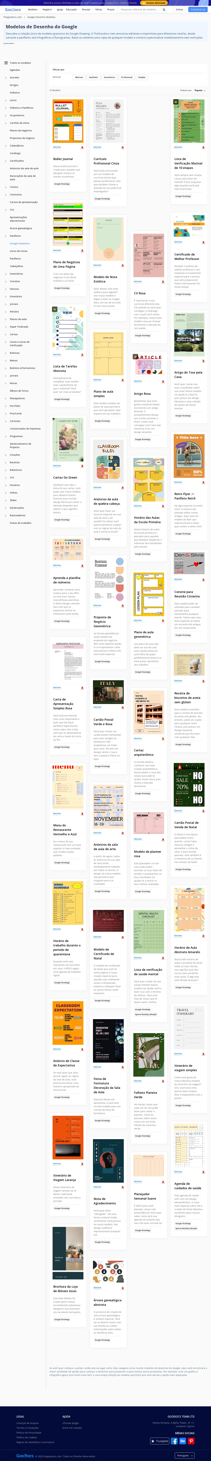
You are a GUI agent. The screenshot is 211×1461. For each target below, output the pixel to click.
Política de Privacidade (28, 1432)
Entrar (179, 9)
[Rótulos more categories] (5, 311)
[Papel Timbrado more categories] (5, 327)
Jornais (14, 304)
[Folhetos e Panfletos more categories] (5, 108)
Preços (111, 9)
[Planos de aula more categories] (5, 319)
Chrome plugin (70, 1423)
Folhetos (15, 92)
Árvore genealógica (21, 228)
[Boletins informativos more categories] (5, 368)
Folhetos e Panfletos (21, 107)
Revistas (14, 352)
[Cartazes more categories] (5, 421)
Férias (98, 9)
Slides (13, 500)
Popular (198, 90)
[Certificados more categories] (5, 161)
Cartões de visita (19, 122)
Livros (13, 100)
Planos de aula (18, 319)
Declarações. (17, 507)
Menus (13, 360)
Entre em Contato (72, 1427)
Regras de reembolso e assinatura (35, 1442)
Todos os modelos (17, 63)
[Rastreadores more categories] (5, 515)
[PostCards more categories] (5, 413)
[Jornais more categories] (5, 304)
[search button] (164, 10)
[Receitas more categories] (5, 462)
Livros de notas (18, 251)
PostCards (16, 413)
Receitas (15, 462)
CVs (12, 209)
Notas (13, 383)
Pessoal (86, 9)
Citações (15, 454)
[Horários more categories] (5, 485)
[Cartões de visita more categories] (5, 123)
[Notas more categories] (5, 383)
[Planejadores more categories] (5, 398)
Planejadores (17, 398)
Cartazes (15, 421)
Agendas (15, 69)
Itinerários (16, 296)
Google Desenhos (20, 243)
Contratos (16, 194)
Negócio (47, 9)
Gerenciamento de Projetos (20, 445)
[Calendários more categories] (5, 146)
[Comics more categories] (5, 187)
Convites (15, 281)
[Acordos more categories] (5, 77)
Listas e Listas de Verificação (20, 343)
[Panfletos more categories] (5, 236)
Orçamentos (17, 115)
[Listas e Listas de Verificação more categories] (5, 342)
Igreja (60, 9)
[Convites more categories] (5, 281)
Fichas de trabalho (20, 522)
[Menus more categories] (5, 360)
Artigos (14, 85)
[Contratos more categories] (5, 194)
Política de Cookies (26, 1437)
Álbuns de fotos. (19, 390)
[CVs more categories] (5, 210)
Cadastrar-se (198, 9)
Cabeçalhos (16, 266)
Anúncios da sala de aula (24, 168)
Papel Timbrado (19, 326)
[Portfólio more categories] (5, 406)
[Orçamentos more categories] (5, 115)
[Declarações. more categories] (5, 508)
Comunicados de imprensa (25, 428)
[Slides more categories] (5, 500)
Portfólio (15, 405)
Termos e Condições (27, 1427)
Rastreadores (17, 515)
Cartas (14, 334)
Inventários (16, 273)
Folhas (13, 492)
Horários (15, 485)
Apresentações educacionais (18, 219)
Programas (16, 436)
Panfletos (15, 235)
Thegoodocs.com (12, 17)
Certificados (17, 160)
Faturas (14, 288)
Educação (71, 9)
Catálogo (15, 153)
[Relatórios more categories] (5, 470)
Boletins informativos (22, 368)
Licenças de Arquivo (27, 1423)
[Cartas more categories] (5, 334)
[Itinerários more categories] (5, 296)
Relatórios (16, 469)
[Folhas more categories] (5, 493)
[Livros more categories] (5, 100)
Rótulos (14, 311)
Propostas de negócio (22, 138)
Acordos (14, 77)
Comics (14, 186)
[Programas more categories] (5, 436)
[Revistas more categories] (5, 353)
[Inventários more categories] (5, 274)
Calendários (17, 145)
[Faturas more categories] (5, 289)
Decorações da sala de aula (23, 177)
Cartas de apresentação (24, 202)
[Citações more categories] (5, 455)
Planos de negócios (21, 130)
